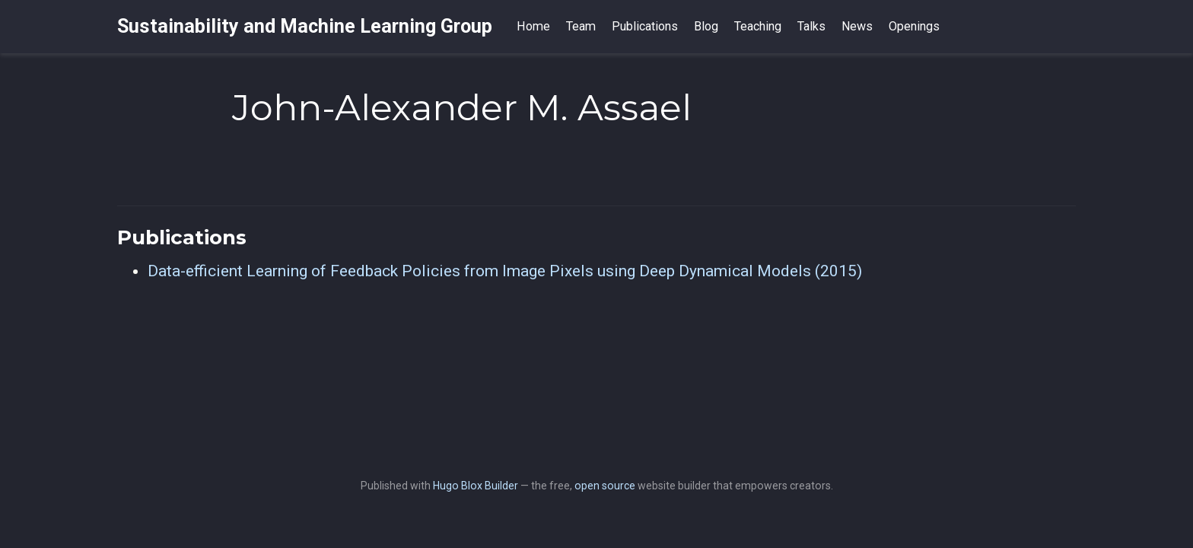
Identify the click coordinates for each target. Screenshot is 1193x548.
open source (604, 486)
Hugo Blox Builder (475, 486)
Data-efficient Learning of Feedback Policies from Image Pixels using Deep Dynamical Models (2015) (505, 271)
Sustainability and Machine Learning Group (304, 26)
